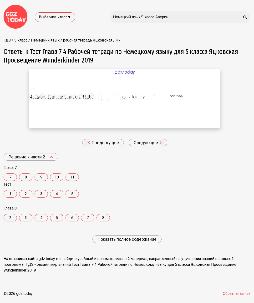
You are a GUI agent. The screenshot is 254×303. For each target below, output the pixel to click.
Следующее (148, 142)
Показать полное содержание (127, 239)
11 (72, 177)
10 (57, 177)
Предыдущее (103, 142)
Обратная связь (236, 293)
